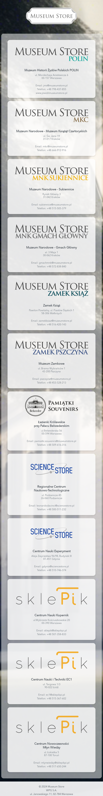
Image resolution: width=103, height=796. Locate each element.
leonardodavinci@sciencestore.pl (55, 506)
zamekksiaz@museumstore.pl (55, 321)
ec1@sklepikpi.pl (55, 695)
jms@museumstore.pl (55, 85)
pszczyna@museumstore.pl (55, 379)
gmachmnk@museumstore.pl (55, 263)
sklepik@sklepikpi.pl (55, 631)
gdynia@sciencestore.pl (55, 566)
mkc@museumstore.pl (55, 146)
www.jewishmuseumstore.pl (51, 93)
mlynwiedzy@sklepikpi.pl (55, 763)
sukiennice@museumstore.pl (55, 205)
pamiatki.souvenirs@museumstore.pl (55, 441)
